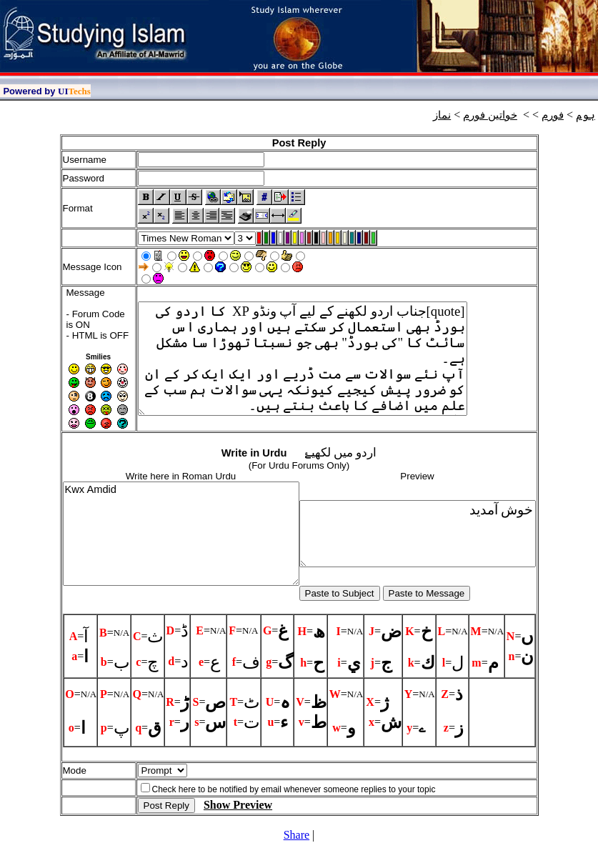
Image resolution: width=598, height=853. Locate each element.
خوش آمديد (417, 533)
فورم (553, 115)
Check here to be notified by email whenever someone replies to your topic (294, 789)
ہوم (585, 115)
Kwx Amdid (181, 534)
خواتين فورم (490, 115)
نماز (442, 115)
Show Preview (238, 805)
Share (296, 835)
